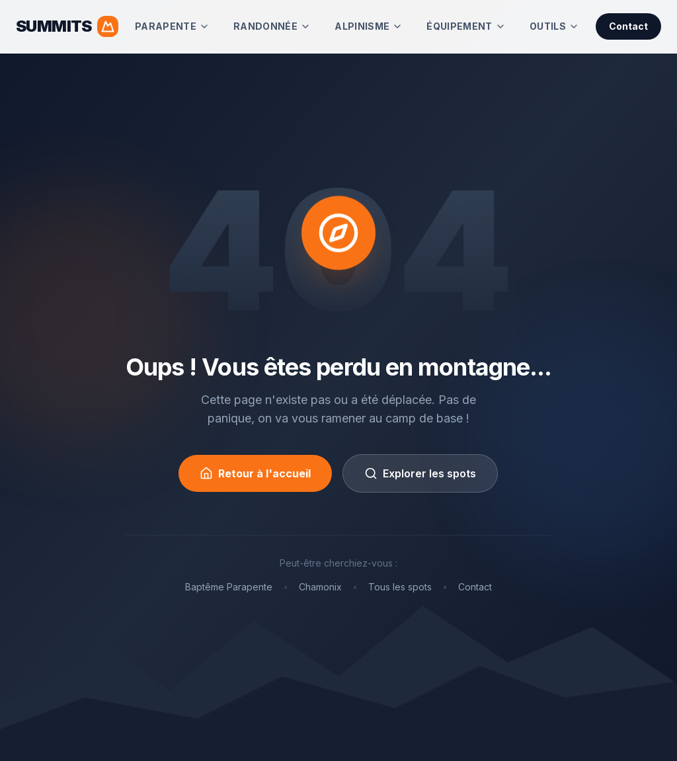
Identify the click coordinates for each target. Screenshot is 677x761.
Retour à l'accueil (255, 473)
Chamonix (320, 586)
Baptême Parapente (228, 586)
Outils (554, 26)
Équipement (466, 26)
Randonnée (272, 26)
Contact (628, 26)
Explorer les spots (420, 473)
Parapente (172, 26)
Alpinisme (369, 26)
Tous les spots (400, 586)
